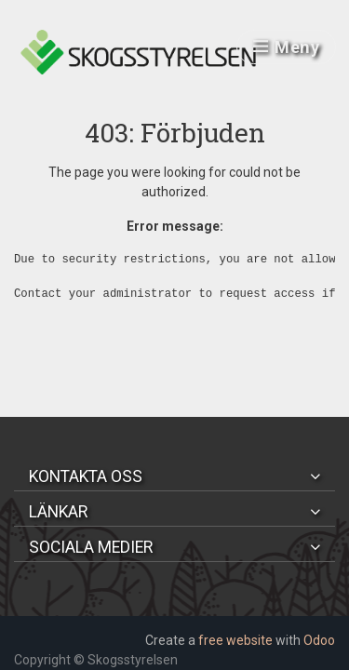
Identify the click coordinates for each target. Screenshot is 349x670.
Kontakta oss (85, 476)
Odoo (319, 640)
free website (235, 640)
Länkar (58, 511)
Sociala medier (91, 547)
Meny (286, 47)
